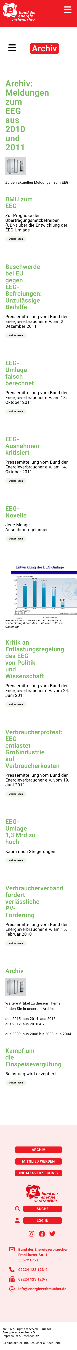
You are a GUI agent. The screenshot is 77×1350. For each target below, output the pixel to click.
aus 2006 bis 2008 (38, 1034)
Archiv (38, 1150)
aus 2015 (13, 1019)
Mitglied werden (38, 1161)
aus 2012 (13, 1024)
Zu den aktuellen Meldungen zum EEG (37, 182)
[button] (15, 239)
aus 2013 (48, 1019)
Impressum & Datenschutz (21, 1336)
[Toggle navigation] (67, 10)
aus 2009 (13, 1034)
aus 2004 (63, 1034)
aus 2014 (30, 1019)
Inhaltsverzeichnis (38, 1173)
